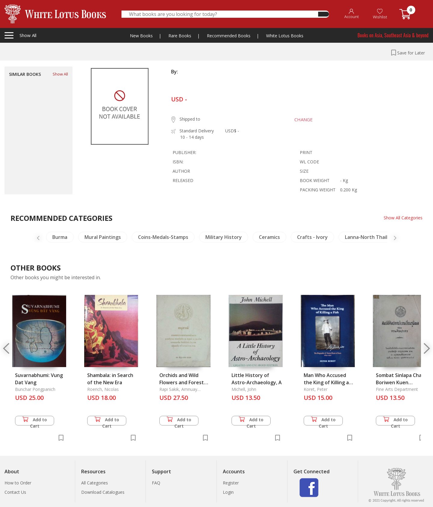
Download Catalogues (102, 492)
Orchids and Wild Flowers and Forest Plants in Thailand (181, 382)
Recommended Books (228, 36)
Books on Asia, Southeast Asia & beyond (393, 35)
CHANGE (303, 119)
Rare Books (179, 36)
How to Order (18, 483)
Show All (60, 74)
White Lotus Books (284, 36)
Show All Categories (403, 218)
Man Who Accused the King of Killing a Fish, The (326, 382)
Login (228, 492)
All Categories (94, 483)
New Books (141, 36)
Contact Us (15, 492)
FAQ (156, 483)
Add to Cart (34, 421)
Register (231, 483)
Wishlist (380, 14)
